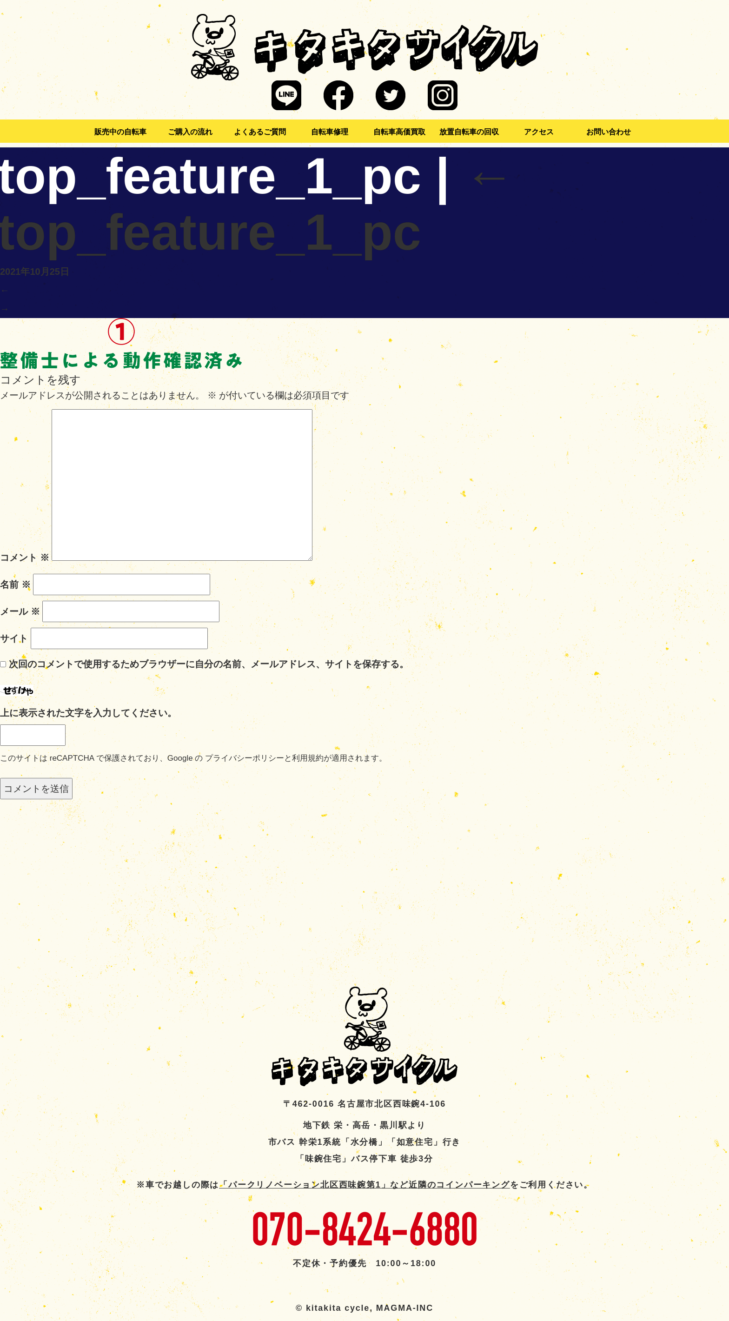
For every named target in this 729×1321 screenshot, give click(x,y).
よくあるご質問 (260, 132)
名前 (15, 584)
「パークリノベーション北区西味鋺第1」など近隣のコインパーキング (364, 1184)
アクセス (539, 132)
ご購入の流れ (190, 132)
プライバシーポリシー (244, 758)
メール (20, 611)
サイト (14, 638)
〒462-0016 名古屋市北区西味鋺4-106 (364, 1104)
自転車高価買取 (399, 132)
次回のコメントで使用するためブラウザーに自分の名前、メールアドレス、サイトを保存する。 (209, 664)
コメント (24, 557)
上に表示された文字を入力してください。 (88, 713)
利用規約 (308, 758)
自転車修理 (329, 132)
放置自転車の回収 (469, 132)
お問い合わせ (608, 132)
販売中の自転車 (120, 132)
